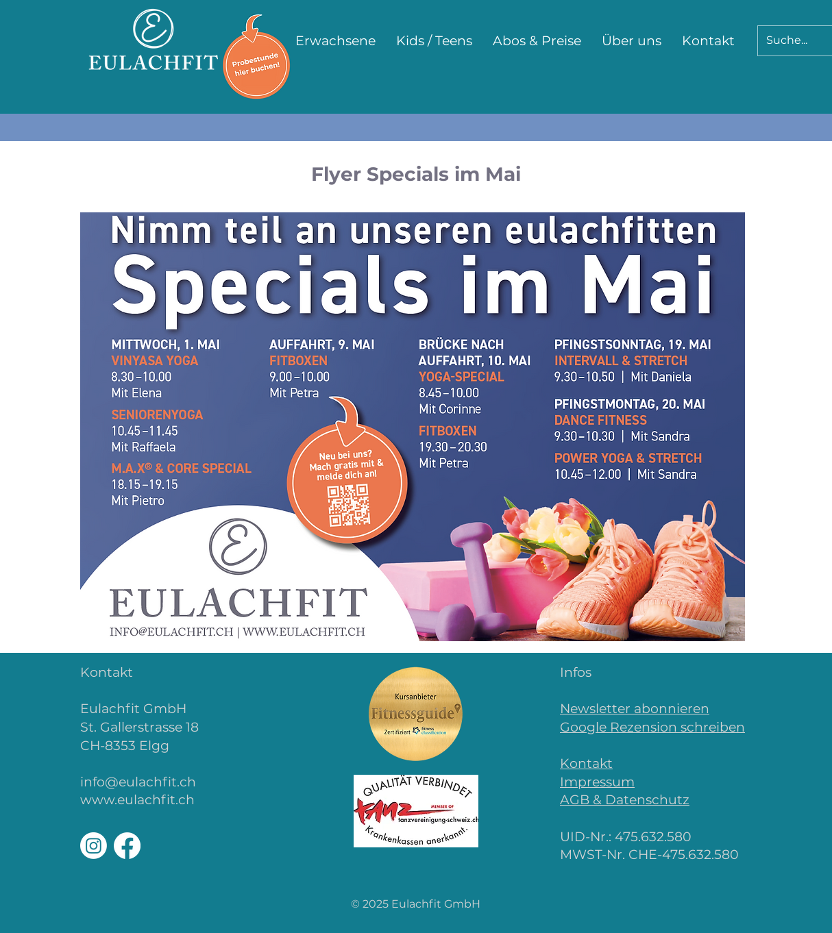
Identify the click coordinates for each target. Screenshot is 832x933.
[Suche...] (789, 40)
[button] (335, 41)
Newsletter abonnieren (634, 709)
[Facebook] (127, 845)
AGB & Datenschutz (624, 800)
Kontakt (586, 763)
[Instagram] (93, 845)
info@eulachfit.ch (138, 782)
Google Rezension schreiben (652, 727)
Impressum (597, 782)
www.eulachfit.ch (137, 800)
